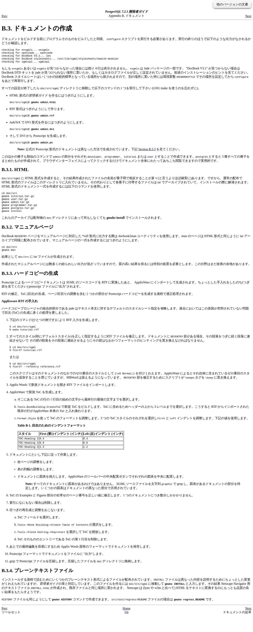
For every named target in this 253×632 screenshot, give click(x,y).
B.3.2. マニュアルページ (28, 236)
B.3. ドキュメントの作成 (37, 28)
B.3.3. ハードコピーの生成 (30, 284)
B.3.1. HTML (15, 174)
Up (126, 628)
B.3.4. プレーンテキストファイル (37, 586)
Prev (4, 16)
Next (248, 16)
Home (126, 624)
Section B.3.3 (147, 154)
